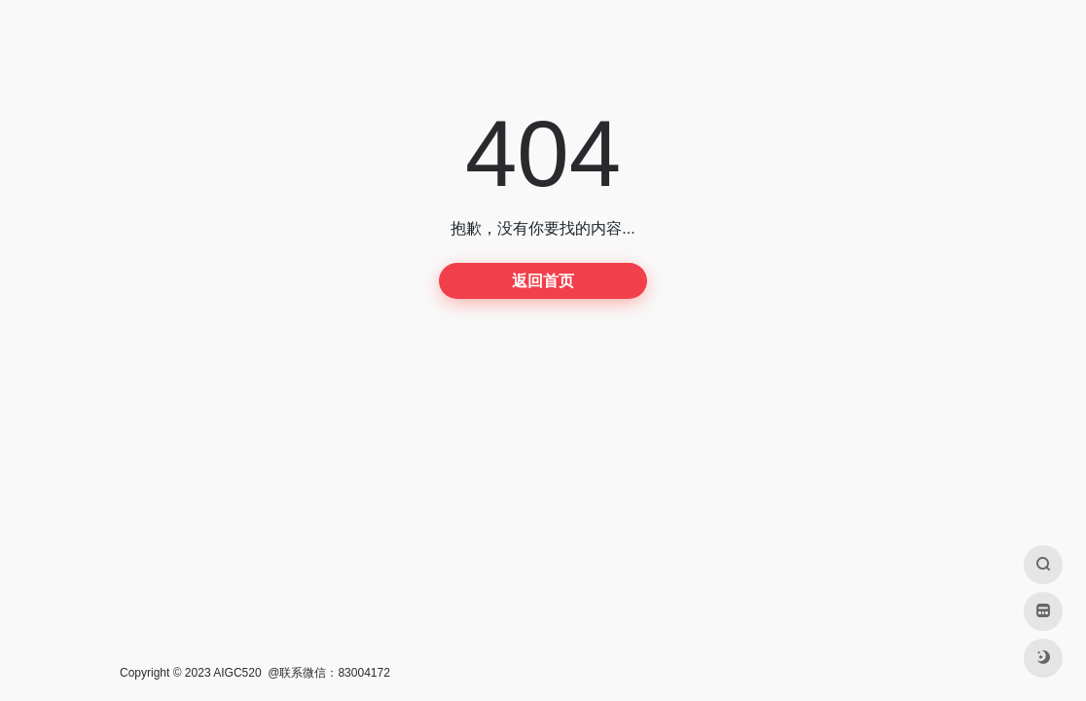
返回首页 (543, 281)
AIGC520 (237, 673)
